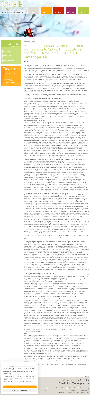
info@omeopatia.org (84, 388)
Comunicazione (8, 51)
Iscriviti (86, 2)
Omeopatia (27, 41)
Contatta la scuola (71, 2)
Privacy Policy (69, 392)
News (33, 41)
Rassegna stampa (9, 60)
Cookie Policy (76, 392)
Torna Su (86, 376)
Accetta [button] (20, 387)
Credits (87, 392)
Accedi (80, 2)
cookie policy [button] (8, 373)
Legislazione (7, 56)
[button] (36, 364)
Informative (82, 392)
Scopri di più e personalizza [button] (19, 390)
